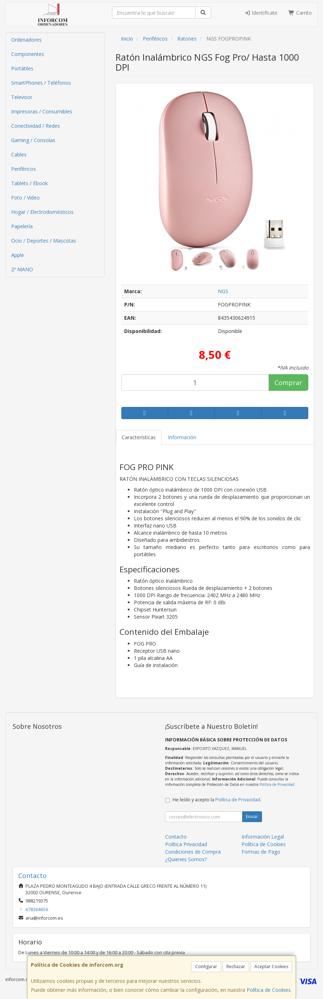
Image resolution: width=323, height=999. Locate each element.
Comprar (288, 382)
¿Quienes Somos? (186, 859)
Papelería (22, 226)
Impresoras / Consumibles (41, 111)
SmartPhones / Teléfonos (41, 82)
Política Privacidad (186, 844)
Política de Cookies (269, 989)
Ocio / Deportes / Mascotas (43, 240)
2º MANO (22, 269)
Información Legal (263, 836)
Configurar (206, 966)
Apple (17, 255)
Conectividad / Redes (35, 125)
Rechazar (235, 966)
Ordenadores (26, 39)
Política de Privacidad (276, 784)
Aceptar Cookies (271, 966)
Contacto (176, 836)
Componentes (27, 54)
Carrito (300, 12)
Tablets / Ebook (29, 183)
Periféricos (23, 168)
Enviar (252, 816)
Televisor (21, 97)
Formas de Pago (261, 851)
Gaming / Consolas (33, 140)
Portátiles (22, 68)
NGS (223, 291)
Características (139, 437)
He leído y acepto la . (217, 800)
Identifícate (261, 12)
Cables (19, 154)
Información (182, 437)
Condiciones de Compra (193, 851)
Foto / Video (25, 197)
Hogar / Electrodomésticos (42, 211)
